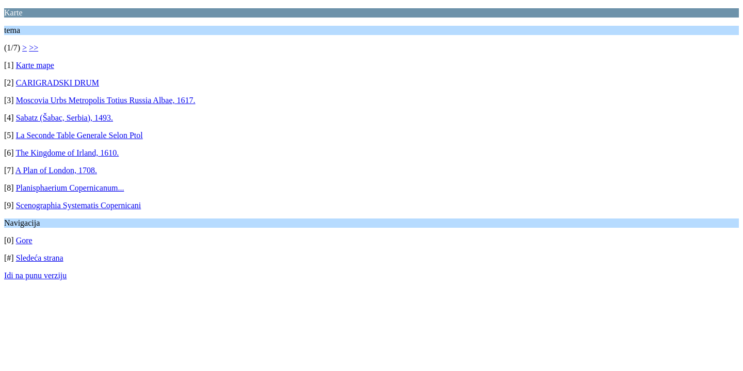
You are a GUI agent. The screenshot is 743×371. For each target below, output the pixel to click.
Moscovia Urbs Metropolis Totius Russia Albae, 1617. (106, 100)
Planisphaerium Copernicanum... (70, 187)
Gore (24, 240)
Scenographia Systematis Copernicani (78, 205)
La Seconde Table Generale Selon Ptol (79, 135)
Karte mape (35, 65)
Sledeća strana (39, 258)
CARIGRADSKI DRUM (57, 82)
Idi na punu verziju (35, 275)
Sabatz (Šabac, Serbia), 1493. (64, 117)
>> (33, 47)
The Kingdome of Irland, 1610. (67, 152)
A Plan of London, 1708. (56, 170)
